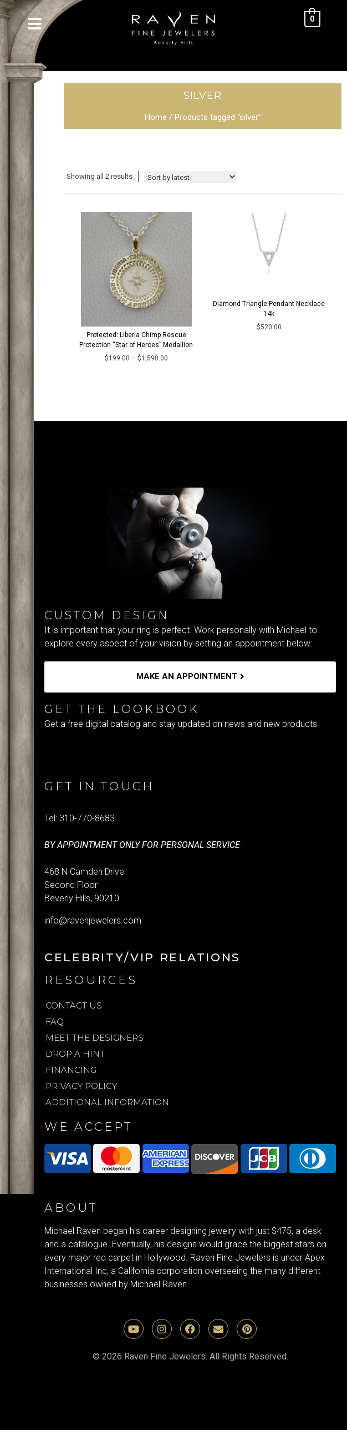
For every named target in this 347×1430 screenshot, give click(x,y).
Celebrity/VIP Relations (142, 957)
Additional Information (107, 1102)
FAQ (54, 1021)
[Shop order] (190, 177)
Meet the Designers (94, 1037)
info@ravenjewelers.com (92, 920)
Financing (70, 1070)
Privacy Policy (81, 1086)
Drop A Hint (75, 1053)
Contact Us (73, 1005)
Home (156, 117)
